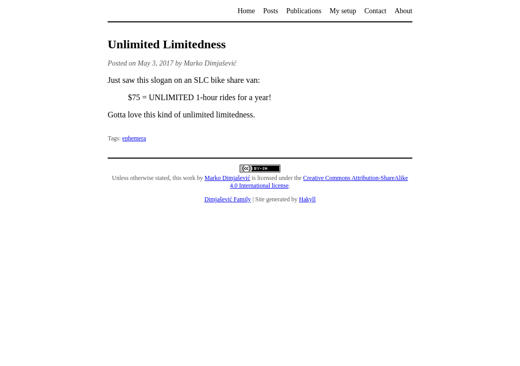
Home (246, 11)
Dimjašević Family (227, 199)
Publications (303, 11)
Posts (270, 11)
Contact (375, 11)
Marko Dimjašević (227, 177)
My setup (343, 11)
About (403, 11)
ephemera (134, 138)
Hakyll (307, 199)
